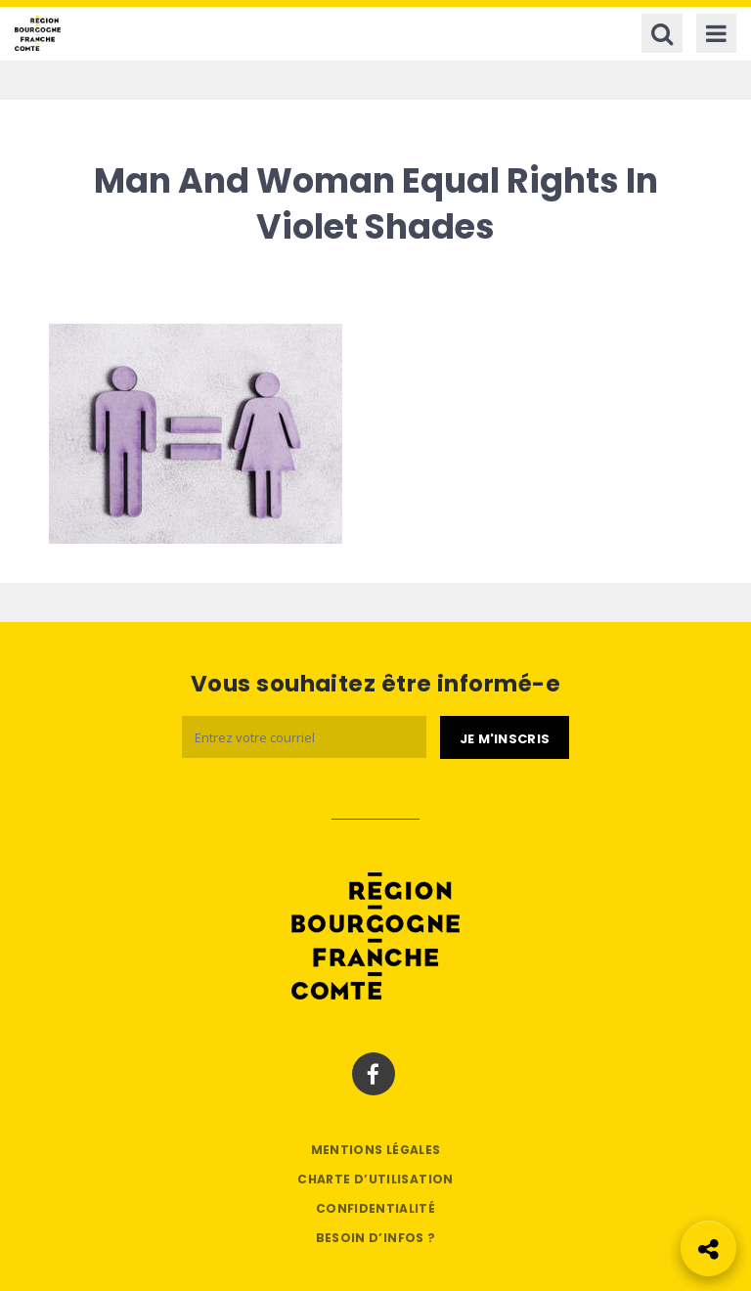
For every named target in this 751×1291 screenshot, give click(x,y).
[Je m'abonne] (504, 737)
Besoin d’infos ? (376, 1237)
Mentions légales (376, 1149)
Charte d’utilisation (375, 1179)
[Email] (304, 737)
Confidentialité (375, 1208)
